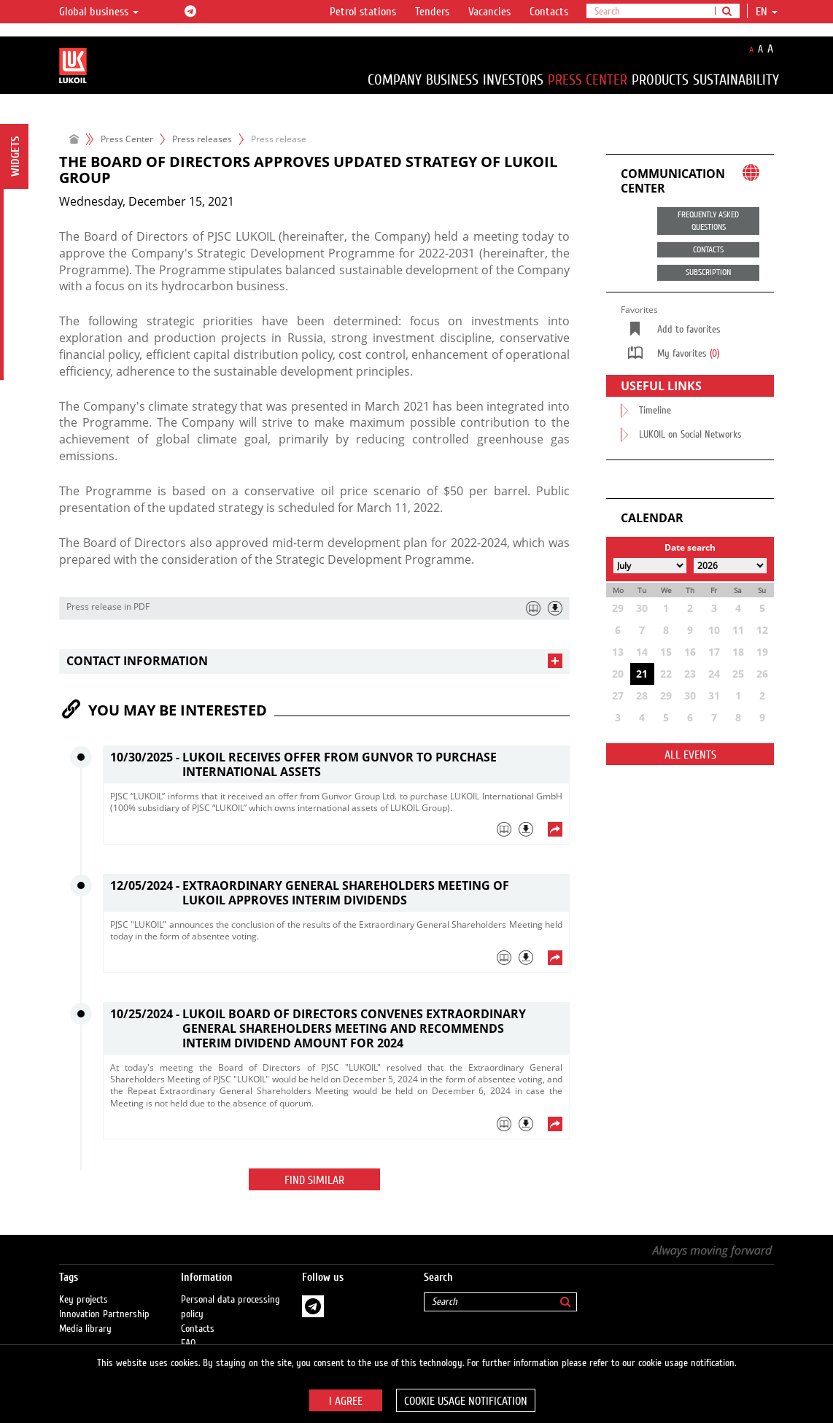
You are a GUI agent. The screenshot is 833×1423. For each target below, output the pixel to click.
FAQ (188, 1329)
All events (690, 754)
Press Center (587, 79)
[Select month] (649, 565)
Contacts (549, 11)
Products (660, 79)
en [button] (767, 11)
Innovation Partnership (104, 1300)
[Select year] (730, 565)
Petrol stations (363, 11)
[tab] (314, 661)
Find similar (314, 1180)
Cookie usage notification (465, 1401)
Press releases (202, 139)
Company (395, 79)
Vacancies (489, 11)
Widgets (15, 156)
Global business (99, 11)
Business (452, 79)
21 (642, 674)
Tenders (432, 11)
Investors (513, 79)
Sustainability (736, 79)
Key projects (83, 1285)
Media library (85, 1314)
